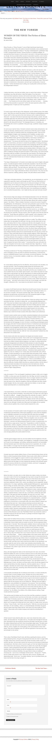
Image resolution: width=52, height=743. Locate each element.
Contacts (35, 4)
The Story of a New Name (29, 18)
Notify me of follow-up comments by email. (14, 714)
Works (22, 1)
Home (12, 1)
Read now (34, 1)
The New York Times (41, 668)
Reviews (28, 1)
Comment (9, 685)
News (17, 1)
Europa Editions (24, 739)
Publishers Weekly (10, 668)
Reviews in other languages (24, 4)
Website (8, 711)
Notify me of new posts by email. (12, 716)
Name (9, 700)
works (27, 22)
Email (9, 706)
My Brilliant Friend (17, 18)
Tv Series (41, 1)
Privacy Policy (35, 739)
